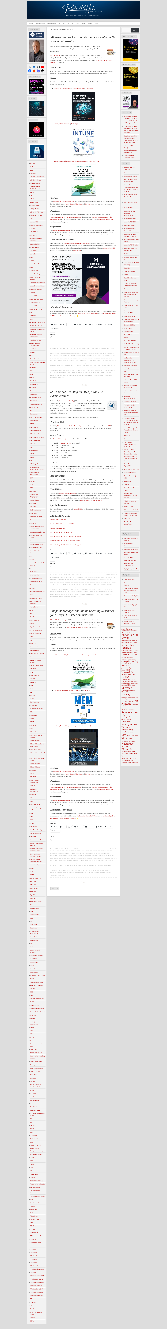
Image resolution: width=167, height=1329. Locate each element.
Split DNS (33, 1093)
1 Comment (113, 848)
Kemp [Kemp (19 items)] (122, 681)
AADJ (31, 170)
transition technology (36, 1181)
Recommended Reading (37, 999)
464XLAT (33, 163)
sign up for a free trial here (106, 219)
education (33, 491)
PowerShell (33, 937)
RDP (31, 995)
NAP (31, 813)
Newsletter (127, 435)
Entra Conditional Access (37, 532)
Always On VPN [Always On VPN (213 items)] (129, 634)
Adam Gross (78, 204)
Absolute (32, 173)
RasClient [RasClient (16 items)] (126, 709)
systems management (36, 1154)
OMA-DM (33, 881)
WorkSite (33, 1302)
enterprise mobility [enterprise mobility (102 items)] (129, 661)
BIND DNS (33, 316)
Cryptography (34, 407)
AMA (31, 219)
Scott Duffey (74, 124)
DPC (72, 23)
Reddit (32, 1002)
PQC (64, 23)
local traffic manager (36, 709)
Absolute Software (35, 180)
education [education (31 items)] (130, 657)
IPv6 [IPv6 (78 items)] (127, 677)
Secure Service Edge (36, 1053)
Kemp (32, 685)
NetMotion (33, 826)
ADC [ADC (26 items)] (122, 632)
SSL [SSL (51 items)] (131, 725)
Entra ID (32, 541)
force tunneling (34, 575)
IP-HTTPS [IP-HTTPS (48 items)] (131, 675)
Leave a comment (111, 346)
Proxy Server (34, 969)
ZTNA (32, 1321)
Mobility (32, 786)
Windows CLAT (34, 1272)
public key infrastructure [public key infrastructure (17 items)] (127, 708)
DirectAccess (34, 427)
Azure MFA (33, 296)
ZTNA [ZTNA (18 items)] (137, 762)
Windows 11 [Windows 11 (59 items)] (125, 747)
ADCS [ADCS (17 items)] (130, 632)
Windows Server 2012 (36, 1279)
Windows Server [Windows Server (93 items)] (128, 749)
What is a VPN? (128, 506)
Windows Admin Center (37, 1269)
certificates (33, 349)
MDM (32, 718)
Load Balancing (34, 702)
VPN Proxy (33, 1226)
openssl (91, 591)
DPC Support (34, 464)
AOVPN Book (34, 232)
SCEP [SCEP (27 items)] (131, 721)
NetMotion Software (36, 833)
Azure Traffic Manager (37, 299)
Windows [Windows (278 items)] (126, 738)
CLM (31, 374)
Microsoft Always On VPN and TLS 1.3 (61, 532)
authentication (34, 247)
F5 (31, 568)
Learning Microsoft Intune (61, 124)
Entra (32, 520)
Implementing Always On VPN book (87, 313)
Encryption (33, 503)
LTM (31, 712)
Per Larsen (90, 88)
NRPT (32, 875)
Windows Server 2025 (36, 1296)
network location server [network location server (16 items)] (133, 697)
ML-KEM (33, 777)
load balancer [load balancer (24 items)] (134, 681)
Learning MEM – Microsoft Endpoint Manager (67, 690)
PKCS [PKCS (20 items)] (132, 701)
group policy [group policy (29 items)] (125, 668)
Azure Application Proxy (37, 283)
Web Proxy (33, 1239)
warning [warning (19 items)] (136, 735)
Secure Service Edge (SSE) (131, 469)
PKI (59, 23)
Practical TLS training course (61, 439)
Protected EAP (34, 962)
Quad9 (32, 979)
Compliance (33, 394)
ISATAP (32, 679)
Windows (109, 375)
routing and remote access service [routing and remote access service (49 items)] (128, 718)
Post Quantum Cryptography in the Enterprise (130, 444)
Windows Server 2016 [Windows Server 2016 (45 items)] (128, 758)
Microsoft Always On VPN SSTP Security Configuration (66, 536)
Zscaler (32, 1318)
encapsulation (34, 500)
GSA (31, 610)
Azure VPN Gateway (36, 309)
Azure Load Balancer (36, 289)
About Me (90, 23)
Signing (32, 1081)
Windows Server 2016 (36, 1286)
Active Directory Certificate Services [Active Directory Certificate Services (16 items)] (129, 630)
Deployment (33, 414)
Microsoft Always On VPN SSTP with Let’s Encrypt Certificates (68, 545)
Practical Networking (75, 426)
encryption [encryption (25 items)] (124, 659)
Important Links (35, 647)
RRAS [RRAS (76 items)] (123, 721)
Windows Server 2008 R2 (37, 1276)
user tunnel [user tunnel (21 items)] (130, 732)
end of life (33, 507)
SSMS (32, 1129)
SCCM (32, 1037)
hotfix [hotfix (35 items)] (123, 670)
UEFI (31, 1199)
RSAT (31, 1031)
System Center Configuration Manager (69, 368)
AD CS (32, 192)
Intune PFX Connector (36, 665)
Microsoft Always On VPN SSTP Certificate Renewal (65, 541)
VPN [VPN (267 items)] (123, 734)
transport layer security (87, 594)
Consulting (30, 23)
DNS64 (32, 457)
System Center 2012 (36, 1145)
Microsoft (33, 732)
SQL (31, 1103)
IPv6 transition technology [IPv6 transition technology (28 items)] (128, 679)
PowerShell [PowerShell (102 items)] (126, 704)
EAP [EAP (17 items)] (125, 657)
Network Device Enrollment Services (74, 363)
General (32, 588)
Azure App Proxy (35, 274)
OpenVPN (33, 898)
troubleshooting (35, 1187)
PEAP (32, 911)
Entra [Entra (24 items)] (122, 663)
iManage (32, 643)
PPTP (32, 943)
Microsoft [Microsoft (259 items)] (126, 687)
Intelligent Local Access (37, 653)
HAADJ (32, 617)
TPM (31, 1171)
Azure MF (33, 292)
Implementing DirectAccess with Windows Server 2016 (130, 360)
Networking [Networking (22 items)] (124, 697)
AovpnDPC (33, 235)
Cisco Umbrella (34, 359)
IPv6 (68, 23)
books (68, 372)
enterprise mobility (36, 517)
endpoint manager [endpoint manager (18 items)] (132, 659)
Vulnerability (34, 1232)
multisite (33, 794)
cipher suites (84, 589)
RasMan (32, 989)
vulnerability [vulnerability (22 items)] (130, 735)
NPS (31, 871)
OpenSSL (32, 895)
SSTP (31, 1132)
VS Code (32, 1229)
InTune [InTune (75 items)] (124, 674)
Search (135, 30)
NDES (32, 823)
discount (100, 589)
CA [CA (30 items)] (124, 645)
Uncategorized (34, 1203)
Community (33, 391)
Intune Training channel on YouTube (63, 201)
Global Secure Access (36, 598)
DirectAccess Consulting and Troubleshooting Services (131, 294)
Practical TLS (107, 426)
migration (33, 770)
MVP (31, 798)
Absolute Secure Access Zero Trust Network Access (130, 197)
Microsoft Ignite (35, 764)
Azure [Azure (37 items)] (135, 643)
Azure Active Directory (36, 264)
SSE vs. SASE (127, 481)
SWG (31, 1142)
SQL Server (33, 1107)
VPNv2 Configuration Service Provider (77, 627)
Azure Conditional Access (37, 286)
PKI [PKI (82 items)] (136, 701)
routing (32, 1018)
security (77, 375)
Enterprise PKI (128, 328)
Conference (33, 401)
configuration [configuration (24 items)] (125, 652)
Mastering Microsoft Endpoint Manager (65, 726)
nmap (32, 868)
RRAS (32, 1027)
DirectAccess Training (130, 316)
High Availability (35, 620)
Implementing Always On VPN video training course (66, 217)
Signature (33, 1078)
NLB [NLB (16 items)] (135, 699)
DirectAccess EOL (35, 440)
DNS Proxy (33, 454)
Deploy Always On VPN (130, 569)
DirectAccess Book (35, 430)
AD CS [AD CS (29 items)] (126, 632)
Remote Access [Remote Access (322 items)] (130, 712)
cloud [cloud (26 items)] (136, 650)
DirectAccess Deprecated (37, 434)
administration (34, 205)
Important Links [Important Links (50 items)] (127, 672)
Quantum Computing (36, 982)
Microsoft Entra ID (35, 749)
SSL (31, 1122)
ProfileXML (33, 959)
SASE (31, 1034)
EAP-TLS (32, 481)
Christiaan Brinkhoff (78, 88)
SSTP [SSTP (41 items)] (135, 725)
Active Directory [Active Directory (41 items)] (126, 629)
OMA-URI (33, 885)
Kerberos (33, 689)
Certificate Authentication (38, 322)
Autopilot (33, 254)
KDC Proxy (33, 682)
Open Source (34, 888)
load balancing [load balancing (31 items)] (125, 683)
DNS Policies (34, 450)
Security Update (35, 1071)
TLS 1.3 (32, 1164)
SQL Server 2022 (35, 1110)
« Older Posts (55, 888)
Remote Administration (37, 1008)
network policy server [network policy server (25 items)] (127, 699)
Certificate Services (35, 340)
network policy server (36, 865)
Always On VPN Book (40, 23)
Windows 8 (33, 1262)
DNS (31, 447)
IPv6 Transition (34, 675)
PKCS (31, 918)
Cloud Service (34, 384)
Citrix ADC (33, 367)
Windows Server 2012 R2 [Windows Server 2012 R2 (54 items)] (129, 755)
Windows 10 (33, 1252)
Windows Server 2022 (36, 1292)
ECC (31, 488)
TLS (31, 1161)
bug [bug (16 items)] (122, 645)
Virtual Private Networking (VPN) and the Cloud (130, 496)
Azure (32, 260)
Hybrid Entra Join (35, 633)
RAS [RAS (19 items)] (122, 709)
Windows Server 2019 (36, 1289)
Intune (32, 657)
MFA (31, 728)
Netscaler (33, 836)
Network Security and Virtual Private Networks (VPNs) (131, 430)
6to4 (31, 167)
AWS (31, 257)
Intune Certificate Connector (64, 358)
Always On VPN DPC (36, 215)
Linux (32, 699)
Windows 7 (33, 1259)
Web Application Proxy (37, 1236)
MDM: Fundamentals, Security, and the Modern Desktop (70, 161)
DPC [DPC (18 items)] (122, 657)
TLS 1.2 (67, 594)
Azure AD (33, 267)
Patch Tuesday (34, 908)
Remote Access (34, 1005)
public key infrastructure (37, 975)
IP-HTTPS (33, 669)
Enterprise (33, 513)
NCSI (31, 820)
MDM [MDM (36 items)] (129, 685)
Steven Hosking (70, 204)
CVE (31, 411)
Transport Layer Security (37, 1184)
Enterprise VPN (128, 332)
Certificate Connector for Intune (105, 351)
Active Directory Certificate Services (66, 348)
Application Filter (35, 244)
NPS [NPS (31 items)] (122, 701)
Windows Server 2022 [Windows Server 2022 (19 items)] (126, 762)
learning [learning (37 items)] (127, 681)
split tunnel (33, 1097)
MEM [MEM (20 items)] (133, 685)
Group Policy (34, 607)
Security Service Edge (36, 1068)
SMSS (32, 1090)
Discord (32, 444)
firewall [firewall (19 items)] (129, 666)
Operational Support (36, 901)
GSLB (31, 613)
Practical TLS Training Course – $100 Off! (62, 524)
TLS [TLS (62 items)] (122, 727)
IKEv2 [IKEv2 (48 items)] (128, 670)
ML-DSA (32, 774)
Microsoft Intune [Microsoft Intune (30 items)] (126, 692)
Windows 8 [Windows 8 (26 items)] (132, 741)
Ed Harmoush (61, 426)
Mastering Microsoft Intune (62, 88)
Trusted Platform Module (37, 1196)
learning (32, 695)
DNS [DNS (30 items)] (136, 655)
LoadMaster (33, 705)
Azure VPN (33, 306)
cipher (78, 589)
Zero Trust (33, 1309)
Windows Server (76, 596)
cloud (32, 377)
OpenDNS (33, 891)
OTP (31, 905)
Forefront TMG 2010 (36, 578)
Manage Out (34, 715)
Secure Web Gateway (36, 1061)
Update (32, 1206)
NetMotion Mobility (36, 830)
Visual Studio (34, 1216)
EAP (31, 478)
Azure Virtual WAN (36, 302)
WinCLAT (33, 1249)
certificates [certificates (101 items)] (126, 648)
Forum (32, 585)
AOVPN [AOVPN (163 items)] (125, 638)
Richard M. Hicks (57, 346)
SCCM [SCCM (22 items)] (128, 721)
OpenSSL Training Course (57, 528)
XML (31, 1305)
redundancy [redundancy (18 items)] (131, 709)
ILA (31, 640)
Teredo (32, 1157)
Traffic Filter (34, 1174)
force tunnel (33, 572)
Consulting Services (36, 404)
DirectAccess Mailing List (131, 596)
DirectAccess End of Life (37, 437)
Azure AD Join (34, 270)
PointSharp (33, 928)
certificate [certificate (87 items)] (130, 645)
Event (32, 559)
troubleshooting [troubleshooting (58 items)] (127, 729)
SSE (31, 1119)
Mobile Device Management (88, 360)
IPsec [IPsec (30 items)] (123, 677)
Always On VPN (34, 209)
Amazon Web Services (36, 225)
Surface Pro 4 (34, 1139)
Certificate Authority (36, 326)
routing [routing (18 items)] (123, 715)
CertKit (77, 23)
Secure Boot (33, 1049)
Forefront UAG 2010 (36, 581)
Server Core (33, 1075)
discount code (108, 589)
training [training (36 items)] (127, 727)
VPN (31, 1223)
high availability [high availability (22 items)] (133, 668)
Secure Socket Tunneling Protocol (95, 582)
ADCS (32, 199)
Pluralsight (33, 925)
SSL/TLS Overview (66, 443)
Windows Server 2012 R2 (37, 1282)
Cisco (31, 355)
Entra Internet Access (36, 544)
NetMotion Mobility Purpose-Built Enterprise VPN (131, 413)
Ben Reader (88, 204)
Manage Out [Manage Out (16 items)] (124, 685)
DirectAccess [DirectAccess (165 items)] (127, 654)
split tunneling (34, 1100)
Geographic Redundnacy (37, 591)
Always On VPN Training (131, 245)
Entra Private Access (51, 23)
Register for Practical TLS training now (91, 500)
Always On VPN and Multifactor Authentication (129, 213)
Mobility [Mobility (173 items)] (125, 694)
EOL (31, 556)
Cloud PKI (33, 381)
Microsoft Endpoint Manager (59, 360)
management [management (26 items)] (134, 683)
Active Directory (35, 183)
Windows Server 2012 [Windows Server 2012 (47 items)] (128, 751)
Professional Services (36, 955)
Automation (33, 251)
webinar (32, 1246)
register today (77, 250)
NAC (31, 801)
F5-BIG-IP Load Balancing (131, 344)
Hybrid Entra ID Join (36, 630)
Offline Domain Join (36, 878)
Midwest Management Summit (62, 230)
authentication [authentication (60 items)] (127, 643)
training (76, 594)
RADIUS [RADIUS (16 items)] (135, 708)
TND (31, 1167)
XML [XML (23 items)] (133, 762)
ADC (31, 195)
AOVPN (32, 228)
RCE (31, 992)
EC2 (31, 485)
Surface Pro (33, 1135)
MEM (32, 722)
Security (32, 1065)
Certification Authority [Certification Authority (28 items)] (127, 650)
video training (98, 375)
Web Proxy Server (35, 1242)
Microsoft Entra (35, 741)
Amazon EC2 (34, 222)
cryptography (93, 589)
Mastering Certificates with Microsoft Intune (77, 243)
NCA (31, 816)
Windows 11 (33, 1256)
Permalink (77, 346)
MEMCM (33, 725)
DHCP (32, 424)
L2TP (31, 692)
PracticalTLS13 (78, 509)
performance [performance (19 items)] (128, 701)
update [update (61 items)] (124, 732)
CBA (31, 319)
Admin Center (34, 202)
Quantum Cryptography (37, 985)
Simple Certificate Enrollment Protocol (98, 365)
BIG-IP (32, 312)
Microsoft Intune (35, 767)
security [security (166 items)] (125, 724)
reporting (33, 1015)
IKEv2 (32, 637)
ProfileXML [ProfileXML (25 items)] (135, 704)
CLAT (31, 371)
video (32, 1213)
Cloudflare (33, 387)
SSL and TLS (33, 1125)
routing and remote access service (70, 582)
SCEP (31, 1040)
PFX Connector (34, 915)
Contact (96, 23)
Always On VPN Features (131, 549)
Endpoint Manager (35, 510)
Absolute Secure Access (37, 177)
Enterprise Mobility (129, 325)
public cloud (34, 972)
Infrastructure (34, 650)
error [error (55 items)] (123, 666)
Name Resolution (35, 804)
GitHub (32, 595)
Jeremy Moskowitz (93, 161)
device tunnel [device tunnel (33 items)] (133, 652)
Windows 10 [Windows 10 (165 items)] (127, 743)
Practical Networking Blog (58, 520)
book (64, 372)
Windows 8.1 (34, 1266)
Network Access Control (37, 840)
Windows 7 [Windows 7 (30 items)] (124, 741)
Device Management (36, 417)
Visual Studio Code (35, 1219)
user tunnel (33, 1209)
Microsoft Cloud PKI (109, 248)
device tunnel (34, 421)
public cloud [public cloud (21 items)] (124, 706)
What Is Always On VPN (131, 510)
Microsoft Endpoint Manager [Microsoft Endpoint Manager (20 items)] (128, 690)
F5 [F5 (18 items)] (126, 666)
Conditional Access (35, 397)
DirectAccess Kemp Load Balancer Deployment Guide (131, 591)
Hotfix (32, 623)
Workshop (33, 1299)
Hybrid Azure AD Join (36, 627)
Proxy (32, 965)
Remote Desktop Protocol (37, 1012)
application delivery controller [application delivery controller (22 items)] (129, 640)
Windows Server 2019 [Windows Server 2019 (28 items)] (127, 760)
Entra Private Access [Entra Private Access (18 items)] (129, 663)
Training (84, 23)
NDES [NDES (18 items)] (132, 695)
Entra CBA (33, 523)
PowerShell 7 (34, 940)
